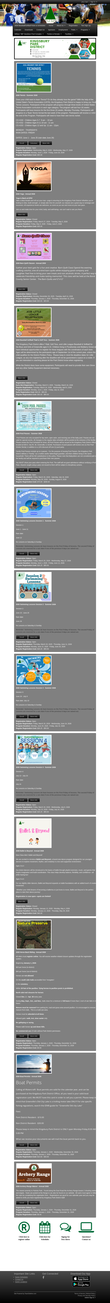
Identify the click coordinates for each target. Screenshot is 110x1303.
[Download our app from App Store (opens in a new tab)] (81, 1278)
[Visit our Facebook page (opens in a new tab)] (44, 1277)
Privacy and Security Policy (86, 1295)
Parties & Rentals (54, 34)
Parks (74, 30)
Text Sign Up (85, 25)
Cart (84, 2)
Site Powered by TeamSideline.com (25, 1293)
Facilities (69, 34)
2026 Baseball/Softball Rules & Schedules (30, 25)
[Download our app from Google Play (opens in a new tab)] (81, 1284)
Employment (63, 30)
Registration (73, 25)
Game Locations (21, 1282)
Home (51, 25)
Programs (85, 30)
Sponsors (51, 30)
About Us (61, 25)
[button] (17, 48)
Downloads (29, 30)
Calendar (18, 30)
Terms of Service (79, 1293)
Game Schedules (21, 1277)
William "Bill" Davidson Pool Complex (29, 34)
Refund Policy (90, 1293)
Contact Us (40, 30)
